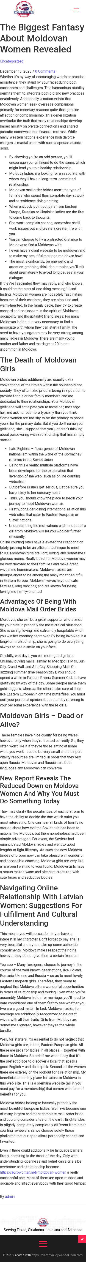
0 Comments (45, 71)
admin (10, 1196)
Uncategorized (11, 61)
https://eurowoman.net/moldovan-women (33, 1172)
